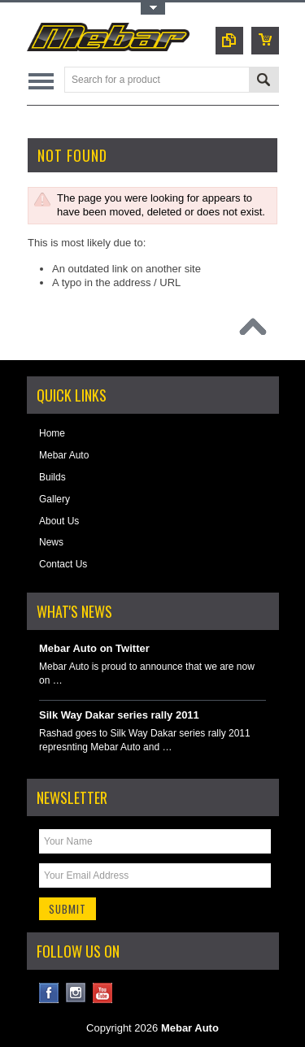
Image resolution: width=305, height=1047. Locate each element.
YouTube (103, 993)
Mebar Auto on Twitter (94, 648)
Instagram (76, 993)
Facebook (49, 993)
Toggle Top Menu (153, 8)
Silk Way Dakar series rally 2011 (119, 715)
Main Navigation (41, 81)
